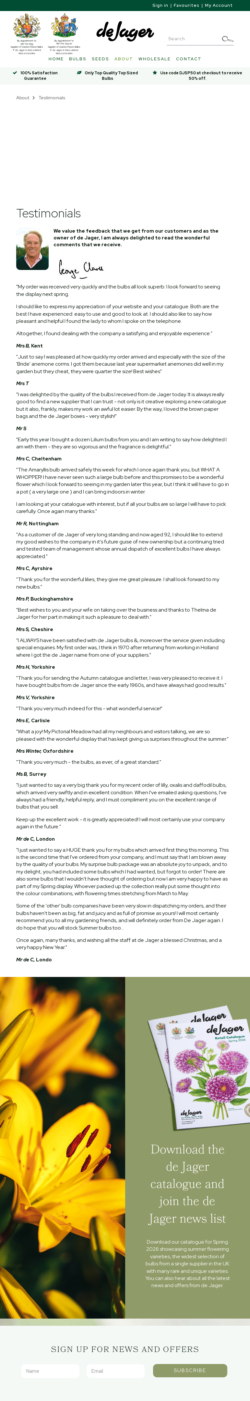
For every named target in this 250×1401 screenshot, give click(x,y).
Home (56, 59)
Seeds (100, 59)
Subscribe (190, 1370)
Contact (189, 59)
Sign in (160, 5)
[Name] (50, 1371)
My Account (219, 5)
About (123, 59)
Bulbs (78, 59)
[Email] (115, 1371)
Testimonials (52, 97)
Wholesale (154, 59)
